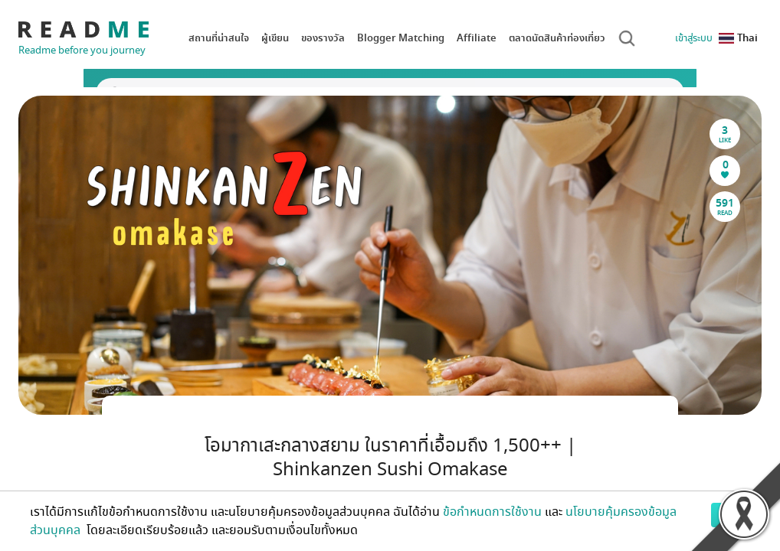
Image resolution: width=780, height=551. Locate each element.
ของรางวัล (323, 38)
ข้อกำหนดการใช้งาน (492, 512)
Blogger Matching (400, 38)
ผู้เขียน (275, 38)
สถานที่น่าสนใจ (218, 38)
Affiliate (477, 38)
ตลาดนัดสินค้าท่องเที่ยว (557, 38)
